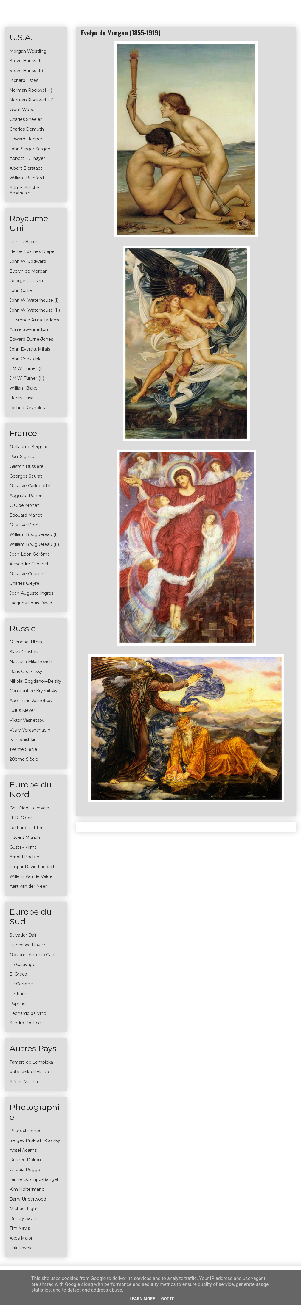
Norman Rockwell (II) (32, 100)
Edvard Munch (25, 837)
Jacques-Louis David (31, 603)
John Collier (21, 290)
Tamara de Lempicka (31, 1062)
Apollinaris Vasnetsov (31, 700)
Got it (167, 1298)
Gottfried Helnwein (29, 808)
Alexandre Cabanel (29, 564)
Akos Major (21, 1238)
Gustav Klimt (23, 847)
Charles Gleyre (24, 583)
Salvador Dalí (23, 935)
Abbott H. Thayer (27, 158)
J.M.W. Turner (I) (26, 368)
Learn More (142, 1298)
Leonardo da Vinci (28, 1013)
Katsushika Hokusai (30, 1072)
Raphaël (18, 1003)
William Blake (24, 388)
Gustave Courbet (27, 573)
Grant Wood (22, 109)
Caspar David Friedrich (33, 866)
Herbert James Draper (33, 251)
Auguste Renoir (26, 495)
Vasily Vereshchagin (30, 730)
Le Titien (18, 993)
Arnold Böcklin (24, 856)
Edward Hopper (26, 139)
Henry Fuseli (22, 398)
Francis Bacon (24, 241)
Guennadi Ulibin (26, 642)
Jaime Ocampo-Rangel (34, 1179)
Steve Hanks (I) (25, 60)
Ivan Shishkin (23, 739)
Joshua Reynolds (27, 407)
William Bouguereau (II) (34, 544)
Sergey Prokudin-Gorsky (35, 1140)
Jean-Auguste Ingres (31, 593)
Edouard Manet (26, 515)
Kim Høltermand (27, 1189)
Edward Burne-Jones (31, 339)
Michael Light (24, 1208)
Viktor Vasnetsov (27, 720)
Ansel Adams (23, 1150)
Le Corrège (21, 984)
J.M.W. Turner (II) (27, 378)
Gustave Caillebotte (30, 485)
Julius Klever (22, 710)
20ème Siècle (24, 759)
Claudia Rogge (25, 1169)
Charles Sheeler (26, 119)
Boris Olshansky (26, 671)
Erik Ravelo (21, 1248)
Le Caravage (22, 964)
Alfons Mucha (24, 1081)
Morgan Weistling (28, 51)
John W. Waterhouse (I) (34, 300)
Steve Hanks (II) (26, 70)
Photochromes (25, 1130)
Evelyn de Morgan (29, 271)
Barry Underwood (28, 1199)
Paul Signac (22, 456)
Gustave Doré (24, 525)
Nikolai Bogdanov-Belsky (35, 681)
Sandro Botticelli (27, 1023)
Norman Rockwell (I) (31, 90)
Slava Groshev (24, 651)
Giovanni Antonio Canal (34, 954)
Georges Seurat (26, 476)
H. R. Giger (21, 817)
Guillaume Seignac (29, 446)
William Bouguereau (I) (34, 534)
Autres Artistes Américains (25, 190)
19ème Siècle (23, 749)
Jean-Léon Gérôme (30, 554)
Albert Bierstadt (26, 168)
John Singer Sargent (31, 148)
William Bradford (27, 178)
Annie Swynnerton (29, 329)
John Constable (26, 359)
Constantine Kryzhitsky (34, 690)
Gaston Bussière (27, 466)
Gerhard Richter (26, 827)
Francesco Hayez (27, 945)
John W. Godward (28, 261)
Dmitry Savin (23, 1218)
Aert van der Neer (28, 886)
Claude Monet (24, 505)
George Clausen (26, 280)
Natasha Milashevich (31, 661)
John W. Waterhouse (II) (35, 310)
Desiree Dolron (25, 1159)
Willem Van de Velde (31, 876)
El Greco (18, 974)
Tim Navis (20, 1228)
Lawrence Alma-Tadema (35, 320)
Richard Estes (24, 80)
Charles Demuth (27, 129)
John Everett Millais (30, 349)
